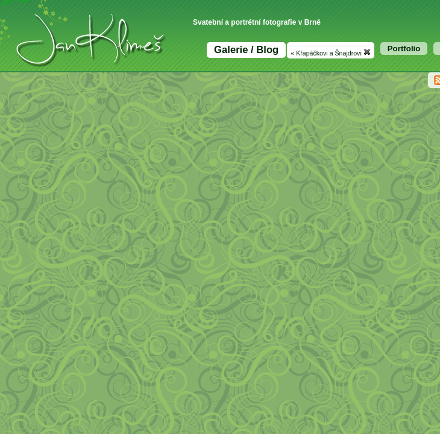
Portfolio (404, 48)
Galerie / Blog (246, 49)
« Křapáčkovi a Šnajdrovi (330, 52)
